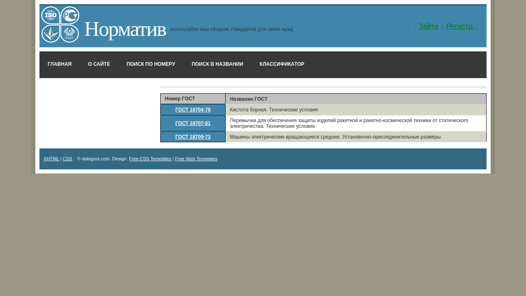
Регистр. (460, 26)
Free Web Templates (196, 158)
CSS (67, 158)
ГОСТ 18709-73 (193, 137)
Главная (60, 64)
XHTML (51, 158)
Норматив (125, 28)
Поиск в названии (217, 64)
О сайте (99, 64)
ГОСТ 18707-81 (193, 123)
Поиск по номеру (151, 64)
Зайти (428, 26)
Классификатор (282, 64)
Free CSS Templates (150, 158)
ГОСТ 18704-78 (193, 110)
